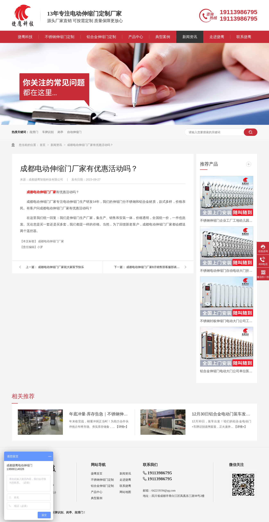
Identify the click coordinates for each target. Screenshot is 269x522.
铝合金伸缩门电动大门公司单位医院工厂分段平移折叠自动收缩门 (226, 371)
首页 (43, 145)
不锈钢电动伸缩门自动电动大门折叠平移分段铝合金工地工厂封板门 (226, 270)
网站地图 (125, 492)
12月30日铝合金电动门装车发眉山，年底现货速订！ (221, 414)
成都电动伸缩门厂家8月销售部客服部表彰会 (153, 267)
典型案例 (162, 37)
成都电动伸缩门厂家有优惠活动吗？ (90, 145)
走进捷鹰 (216, 37)
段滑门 (34, 132)
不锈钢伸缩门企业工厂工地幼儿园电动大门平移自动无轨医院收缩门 (226, 220)
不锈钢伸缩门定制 (59, 37)
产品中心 (135, 37)
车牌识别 (48, 132)
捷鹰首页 (96, 473)
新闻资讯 (189, 37)
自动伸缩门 (74, 132)
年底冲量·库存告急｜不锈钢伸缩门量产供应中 (99, 414)
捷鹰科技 (25, 37)
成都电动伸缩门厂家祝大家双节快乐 (61, 267)
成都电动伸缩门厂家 (51, 241)
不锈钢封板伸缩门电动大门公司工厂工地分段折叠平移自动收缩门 (226, 321)
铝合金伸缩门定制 (101, 37)
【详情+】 (122, 426)
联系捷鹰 (243, 37)
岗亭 (60, 132)
